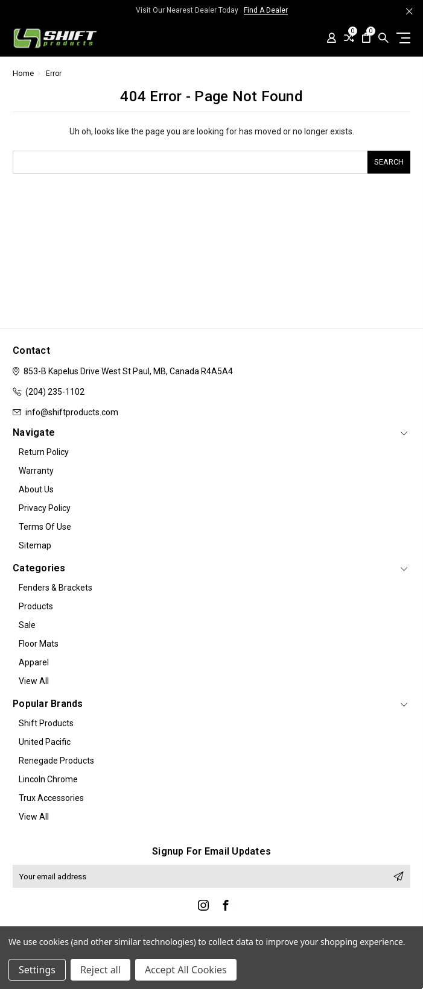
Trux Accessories (51, 798)
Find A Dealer (266, 10)
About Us (36, 489)
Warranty (36, 471)
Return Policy (44, 452)
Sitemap (35, 545)
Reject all (100, 969)
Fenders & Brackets (55, 587)
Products (36, 606)
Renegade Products (56, 760)
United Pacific (45, 742)
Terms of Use (45, 527)
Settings (37, 969)
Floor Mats (39, 643)
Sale (27, 625)
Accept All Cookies (186, 969)
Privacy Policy (45, 508)
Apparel (34, 662)
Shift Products (46, 723)
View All (34, 681)
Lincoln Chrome (48, 779)
